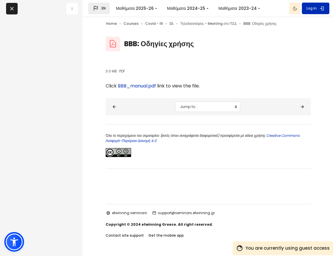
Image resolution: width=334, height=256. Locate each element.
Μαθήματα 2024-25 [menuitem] (186, 8)
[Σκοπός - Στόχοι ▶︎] (302, 107)
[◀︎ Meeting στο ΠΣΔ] (114, 107)
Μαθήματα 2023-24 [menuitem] (238, 8)
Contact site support (125, 235)
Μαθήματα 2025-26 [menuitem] (135, 8)
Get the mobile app (166, 235)
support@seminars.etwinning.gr (186, 212)
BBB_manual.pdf (137, 86)
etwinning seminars (129, 212)
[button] (99, 8)
